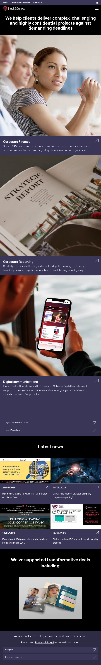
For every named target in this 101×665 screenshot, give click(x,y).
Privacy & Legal (44, 642)
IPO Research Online (21, 2)
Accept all (9, 650)
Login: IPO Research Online (16, 423)
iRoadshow (37, 2)
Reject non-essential (13, 657)
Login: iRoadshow (12, 430)
